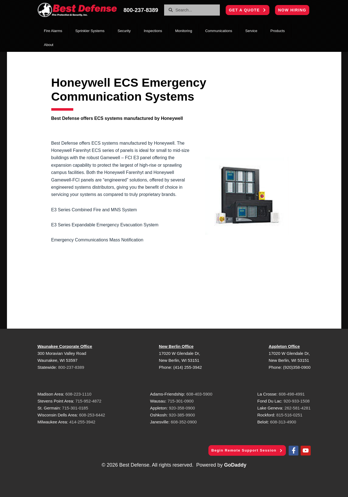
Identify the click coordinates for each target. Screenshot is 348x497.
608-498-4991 (292, 394)
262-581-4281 (297, 408)
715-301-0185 (75, 408)
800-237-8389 (71, 367)
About (48, 45)
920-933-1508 (297, 401)
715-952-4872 (88, 401)
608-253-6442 (91, 415)
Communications (218, 31)
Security (124, 31)
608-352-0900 (184, 422)
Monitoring (183, 31)
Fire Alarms (53, 31)
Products (278, 31)
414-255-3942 (82, 422)
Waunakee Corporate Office (65, 346)
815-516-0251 (289, 415)
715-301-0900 (180, 401)
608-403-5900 (199, 394)
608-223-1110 (78, 394)
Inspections (153, 31)
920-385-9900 (182, 415)
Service (251, 31)
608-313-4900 (283, 422)
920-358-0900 (182, 408)
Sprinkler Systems (89, 31)
